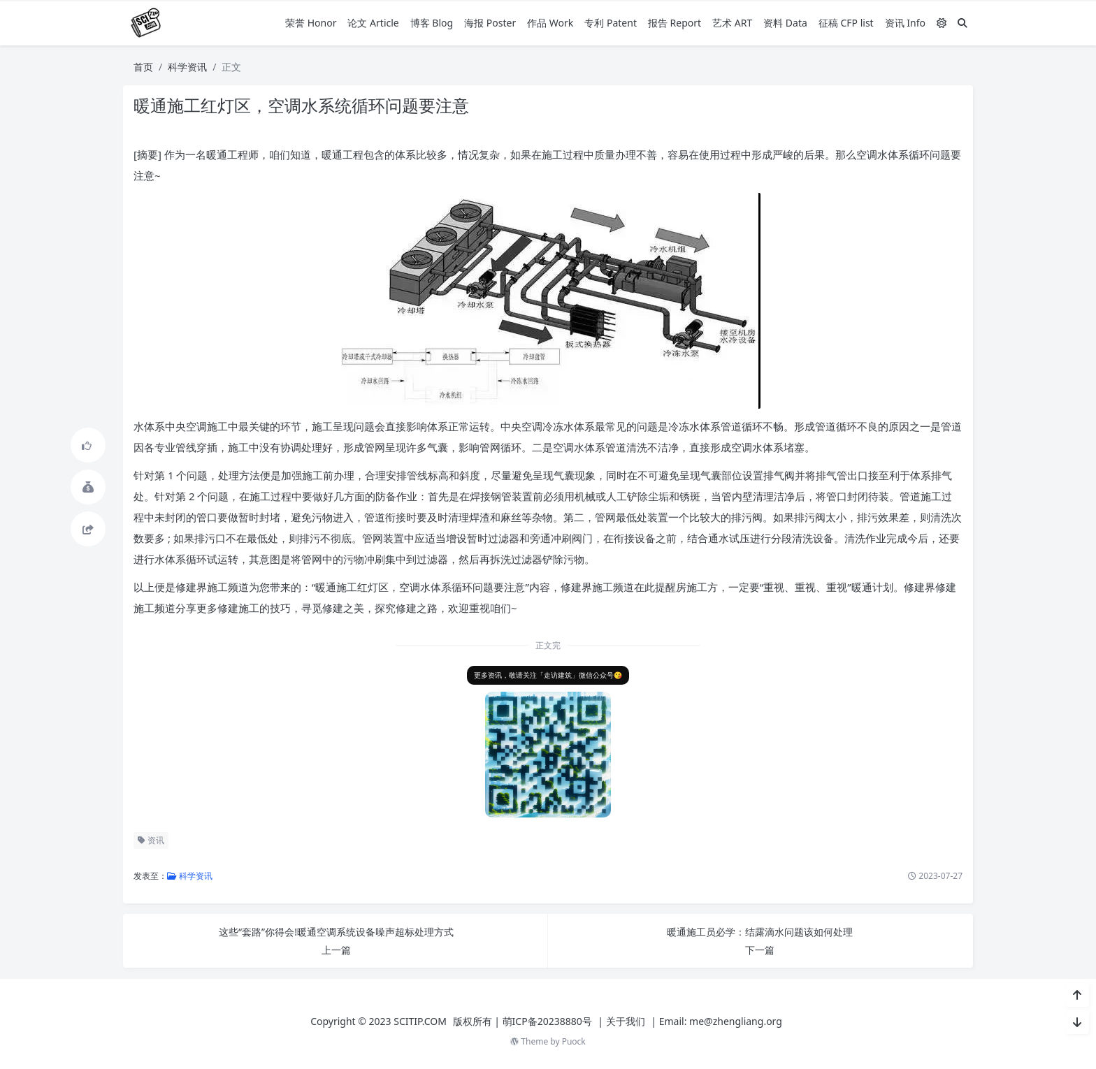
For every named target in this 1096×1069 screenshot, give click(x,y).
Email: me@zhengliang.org (720, 1021)
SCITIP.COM (420, 1021)
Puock (574, 1041)
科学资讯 (187, 66)
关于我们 (625, 1021)
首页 (143, 66)
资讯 (149, 840)
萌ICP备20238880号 (547, 1021)
